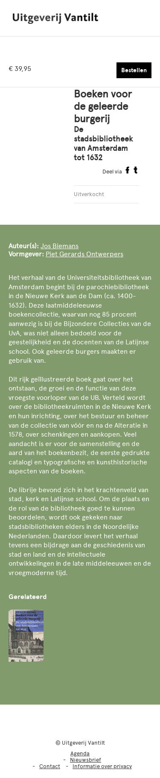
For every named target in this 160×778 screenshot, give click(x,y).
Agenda (80, 753)
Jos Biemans (60, 246)
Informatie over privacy (102, 766)
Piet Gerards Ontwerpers (84, 254)
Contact (49, 766)
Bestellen (134, 70)
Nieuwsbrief (85, 760)
